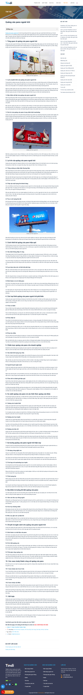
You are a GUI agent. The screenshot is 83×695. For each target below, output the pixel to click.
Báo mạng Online (29, 668)
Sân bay (27, 680)
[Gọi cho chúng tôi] (16, 684)
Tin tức (66, 3)
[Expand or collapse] (57, 29)
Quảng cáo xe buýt (64, 84)
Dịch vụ (51, 3)
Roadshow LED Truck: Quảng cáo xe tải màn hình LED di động (68, 26)
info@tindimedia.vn (15, 634)
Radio (26, 677)
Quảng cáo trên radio (65, 79)
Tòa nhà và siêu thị (29, 683)
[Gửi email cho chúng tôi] (13, 684)
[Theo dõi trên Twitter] (10, 684)
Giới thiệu (44, 3)
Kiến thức (62, 58)
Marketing (62, 60)
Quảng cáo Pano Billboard (66, 68)
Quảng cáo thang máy (65, 73)
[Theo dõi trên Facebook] (7, 684)
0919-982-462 (15, 631)
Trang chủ (37, 3)
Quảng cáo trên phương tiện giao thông (67, 76)
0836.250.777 (8, 692)
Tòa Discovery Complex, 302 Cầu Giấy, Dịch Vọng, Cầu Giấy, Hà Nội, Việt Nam (31, 629)
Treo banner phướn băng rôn (66, 92)
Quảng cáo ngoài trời (65, 65)
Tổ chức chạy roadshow (65, 89)
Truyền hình (28, 686)
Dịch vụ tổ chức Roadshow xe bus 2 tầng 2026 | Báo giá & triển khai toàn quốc (68, 31)
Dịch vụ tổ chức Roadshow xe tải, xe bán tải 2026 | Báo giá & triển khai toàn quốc (68, 49)
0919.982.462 (9, 691)
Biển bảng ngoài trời (30, 671)
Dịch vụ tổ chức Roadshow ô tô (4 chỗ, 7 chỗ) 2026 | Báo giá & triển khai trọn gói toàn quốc (68, 43)
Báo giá (58, 3)
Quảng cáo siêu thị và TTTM (66, 70)
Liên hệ (72, 3)
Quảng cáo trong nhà (65, 82)
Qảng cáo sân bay (64, 63)
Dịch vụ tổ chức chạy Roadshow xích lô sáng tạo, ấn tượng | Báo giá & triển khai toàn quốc (68, 37)
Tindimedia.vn (41, 692)
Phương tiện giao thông (30, 674)
